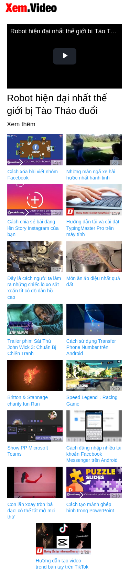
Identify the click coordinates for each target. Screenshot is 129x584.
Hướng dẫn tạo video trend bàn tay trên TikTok (62, 564)
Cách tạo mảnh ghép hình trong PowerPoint (90, 507)
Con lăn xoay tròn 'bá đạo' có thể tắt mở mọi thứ (31, 510)
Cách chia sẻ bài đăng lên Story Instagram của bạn (32, 228)
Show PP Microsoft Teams (27, 451)
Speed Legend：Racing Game (92, 400)
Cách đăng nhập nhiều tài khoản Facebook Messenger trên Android (93, 454)
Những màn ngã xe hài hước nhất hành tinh (90, 174)
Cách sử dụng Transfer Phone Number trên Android (91, 347)
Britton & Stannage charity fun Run (27, 400)
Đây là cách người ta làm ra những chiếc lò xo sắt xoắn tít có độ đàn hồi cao (34, 288)
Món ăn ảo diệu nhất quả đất (93, 281)
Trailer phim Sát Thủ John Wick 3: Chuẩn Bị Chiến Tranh (31, 347)
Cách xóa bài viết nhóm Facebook (32, 174)
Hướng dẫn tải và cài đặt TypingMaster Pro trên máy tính (92, 228)
